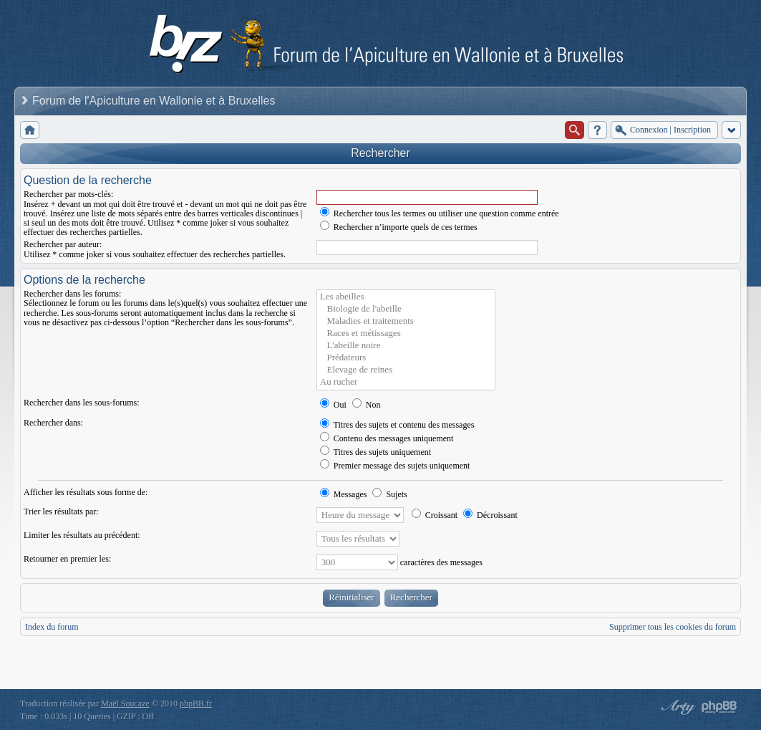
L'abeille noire (406, 346)
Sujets (389, 494)
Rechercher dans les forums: (72, 294)
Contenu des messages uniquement (387, 438)
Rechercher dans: (53, 423)
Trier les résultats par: (61, 511)
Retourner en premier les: (67, 559)
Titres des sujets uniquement (375, 452)
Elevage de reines (406, 370)
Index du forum (52, 627)
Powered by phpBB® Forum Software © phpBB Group (719, 707)
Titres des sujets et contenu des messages (397, 425)
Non (366, 405)
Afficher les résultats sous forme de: (85, 492)
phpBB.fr (196, 703)
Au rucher (406, 382)
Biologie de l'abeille (406, 309)
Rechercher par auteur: (63, 244)
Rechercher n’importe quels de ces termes (399, 227)
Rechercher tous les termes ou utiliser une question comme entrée (439, 213)
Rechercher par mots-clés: (68, 194)
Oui (333, 405)
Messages (343, 494)
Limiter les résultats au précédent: (82, 535)
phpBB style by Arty (676, 707)
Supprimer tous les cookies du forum (672, 627)
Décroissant (490, 515)
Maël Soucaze (125, 703)
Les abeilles (406, 297)
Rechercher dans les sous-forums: (82, 403)
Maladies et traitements (406, 321)
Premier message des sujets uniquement (395, 466)
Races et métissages (406, 333)
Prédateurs (406, 358)
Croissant (434, 515)
